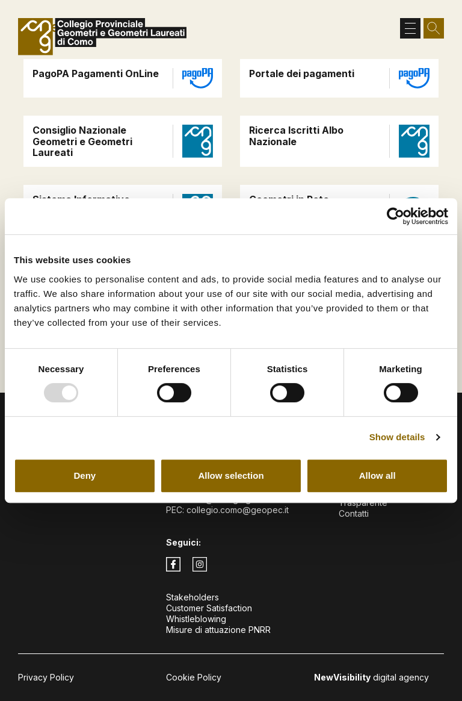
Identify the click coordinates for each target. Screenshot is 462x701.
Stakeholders (192, 597)
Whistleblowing (196, 619)
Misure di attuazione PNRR (218, 630)
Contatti (354, 513)
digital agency (371, 677)
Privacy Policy (46, 677)
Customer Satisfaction (209, 608)
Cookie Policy (193, 677)
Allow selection (230, 475)
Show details (397, 437)
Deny (84, 475)
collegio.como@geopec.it (237, 510)
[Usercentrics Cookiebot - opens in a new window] (395, 216)
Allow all (377, 475)
